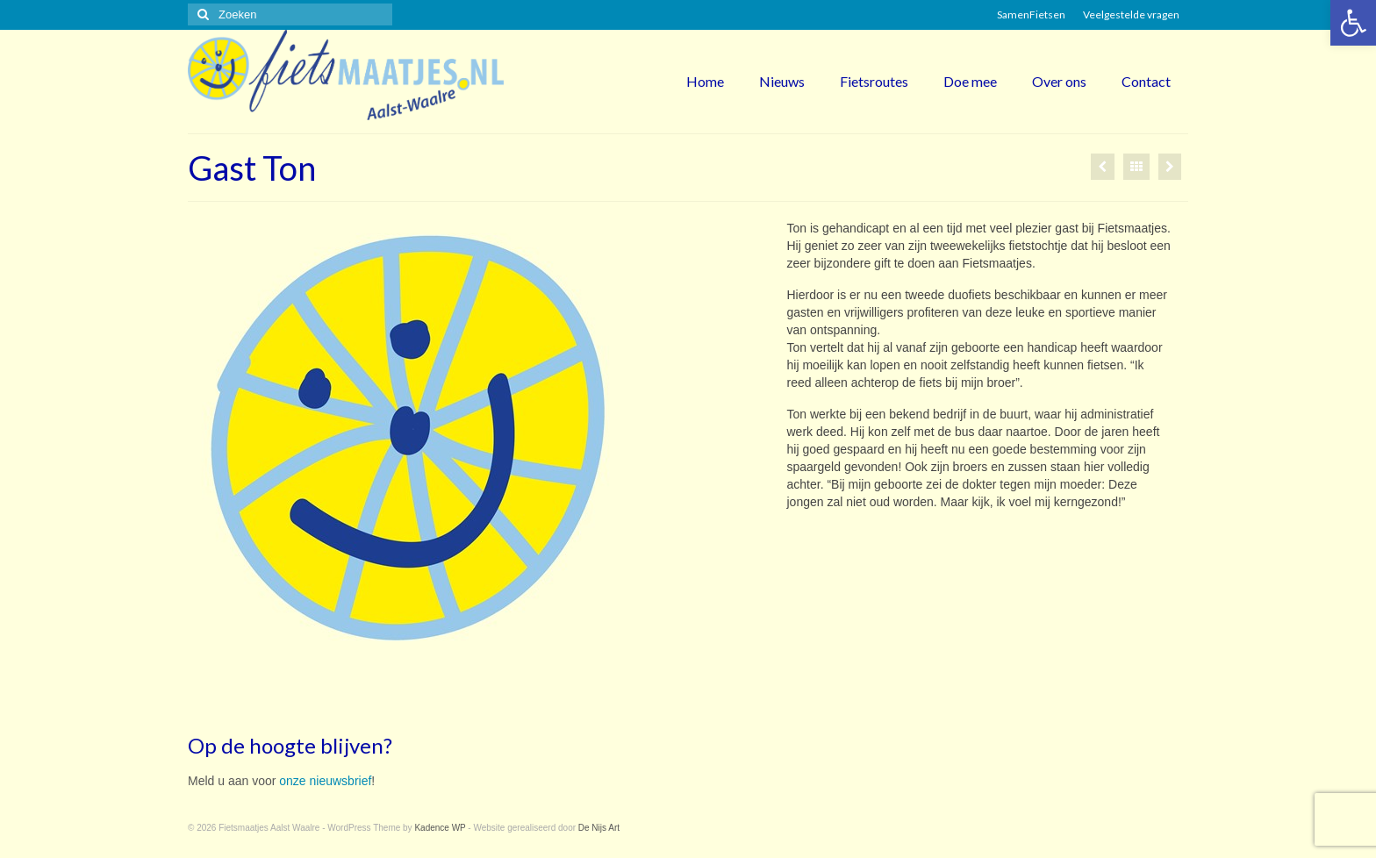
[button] (1353, 23)
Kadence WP (439, 828)
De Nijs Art (599, 828)
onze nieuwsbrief (325, 781)
